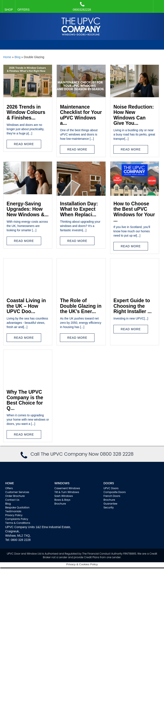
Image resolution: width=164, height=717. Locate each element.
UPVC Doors (110, 488)
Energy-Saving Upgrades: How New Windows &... (28, 209)
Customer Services (17, 492)
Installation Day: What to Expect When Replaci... (79, 209)
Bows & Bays (62, 500)
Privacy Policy (14, 515)
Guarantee (110, 503)
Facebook (157, 4)
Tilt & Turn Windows (66, 492)
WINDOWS (62, 483)
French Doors (111, 496)
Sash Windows (63, 496)
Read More (24, 144)
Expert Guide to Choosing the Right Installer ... (132, 306)
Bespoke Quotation (17, 507)
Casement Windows (67, 488)
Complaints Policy (16, 519)
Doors (108, 483)
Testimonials (13, 511)
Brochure (60, 503)
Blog (17, 57)
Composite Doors (114, 492)
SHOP (8, 9)
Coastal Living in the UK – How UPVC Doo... (26, 306)
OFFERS (23, 9)
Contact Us (12, 500)
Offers (9, 488)
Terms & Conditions (17, 523)
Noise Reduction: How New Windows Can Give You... (133, 115)
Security (108, 507)
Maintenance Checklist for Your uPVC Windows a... (81, 115)
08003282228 (82, 6)
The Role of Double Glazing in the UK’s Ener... (80, 306)
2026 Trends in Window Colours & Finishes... (26, 112)
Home (7, 57)
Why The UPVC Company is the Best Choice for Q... (25, 400)
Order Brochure (15, 496)
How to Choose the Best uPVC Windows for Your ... (134, 212)
